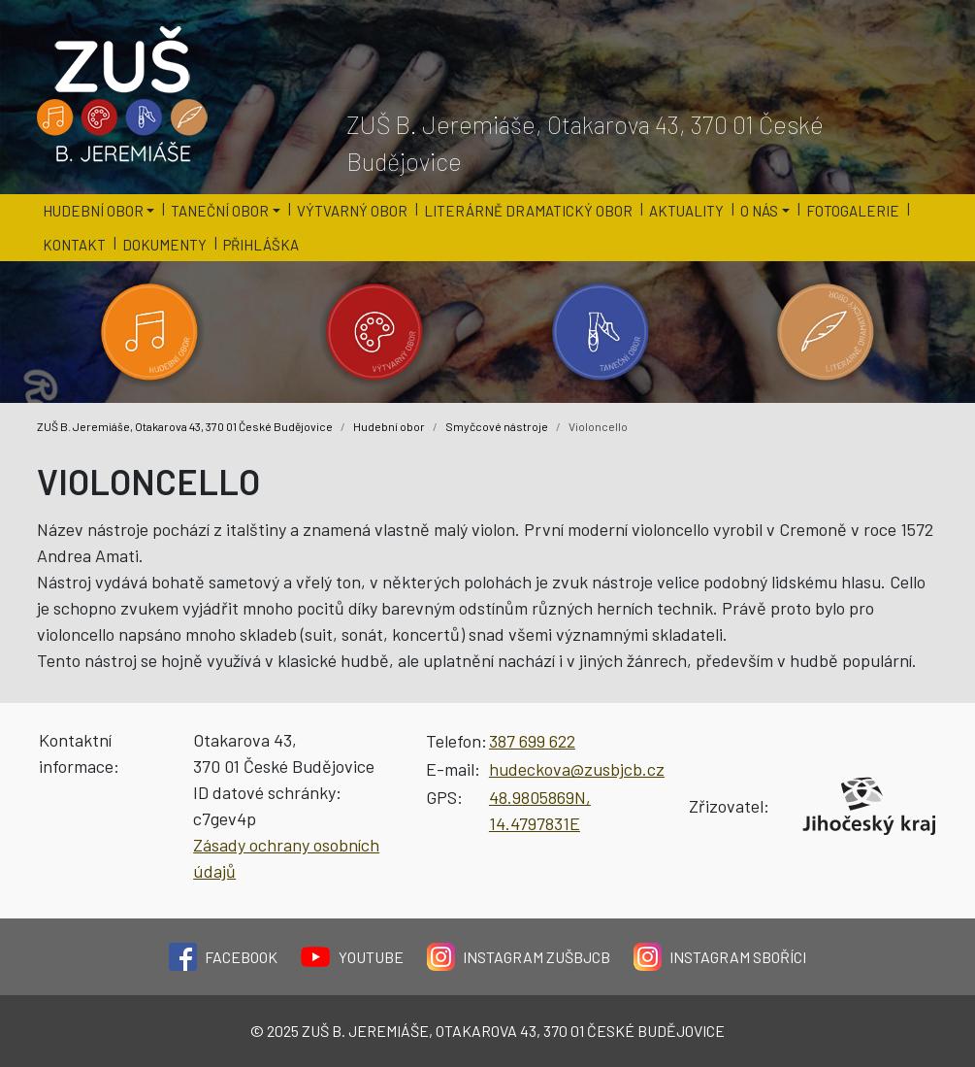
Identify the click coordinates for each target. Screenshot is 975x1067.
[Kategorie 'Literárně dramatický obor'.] (826, 332)
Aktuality (686, 210)
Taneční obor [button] (220, 210)
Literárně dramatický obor (528, 210)
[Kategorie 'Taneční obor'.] (601, 332)
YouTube (352, 957)
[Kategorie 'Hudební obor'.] (150, 332)
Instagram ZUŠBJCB (518, 957)
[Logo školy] (123, 95)
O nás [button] (759, 210)
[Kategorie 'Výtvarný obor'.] (375, 332)
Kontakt (74, 244)
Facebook (223, 957)
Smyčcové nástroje (496, 426)
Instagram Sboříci (720, 957)
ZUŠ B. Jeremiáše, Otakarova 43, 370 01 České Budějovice (185, 426)
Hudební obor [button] (93, 210)
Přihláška (261, 244)
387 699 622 (532, 740)
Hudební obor (389, 426)
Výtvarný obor (352, 210)
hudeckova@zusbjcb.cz (577, 769)
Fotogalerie (852, 210)
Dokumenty (164, 244)
